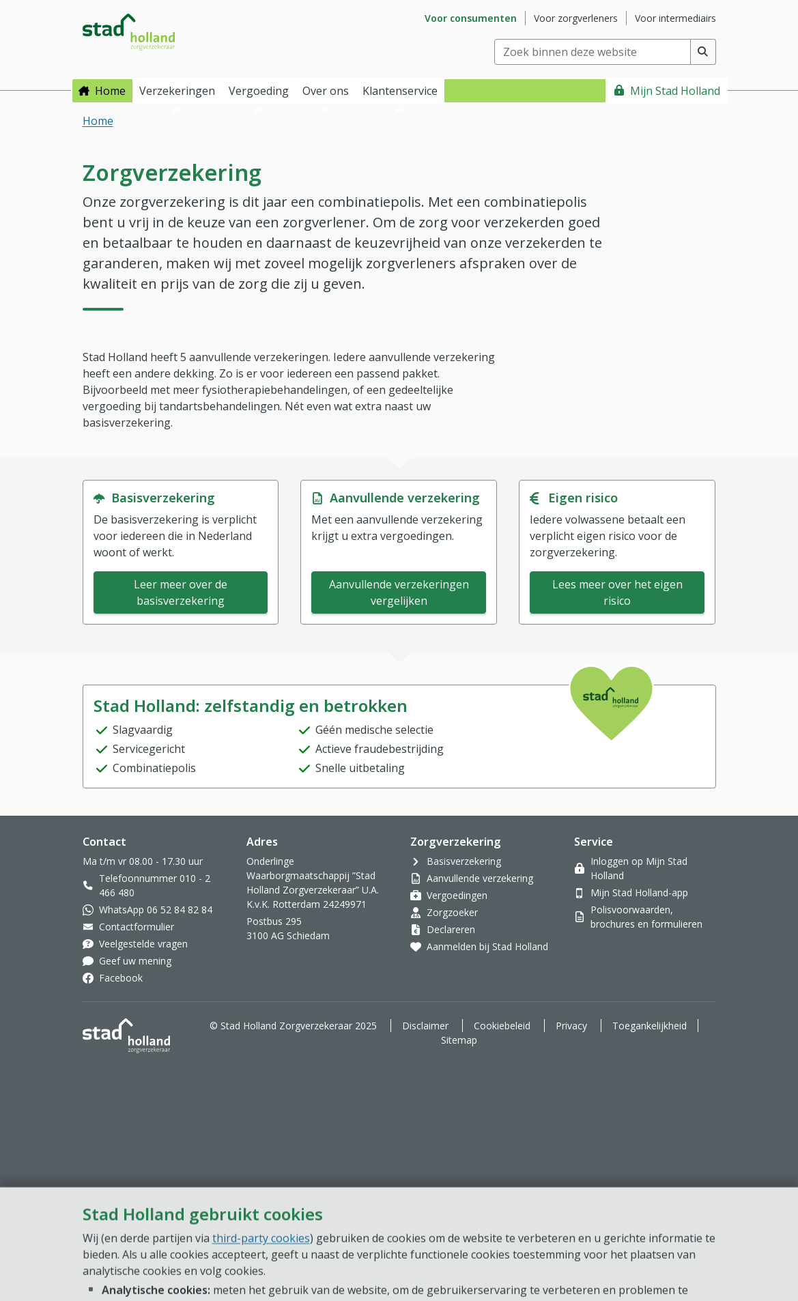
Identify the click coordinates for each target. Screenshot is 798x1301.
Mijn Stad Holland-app (639, 892)
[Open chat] (732, 1246)
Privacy (571, 1025)
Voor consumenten (471, 18)
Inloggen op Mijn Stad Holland (638, 868)
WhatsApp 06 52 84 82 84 (155, 909)
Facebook (121, 977)
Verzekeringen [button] (177, 90)
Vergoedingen (457, 895)
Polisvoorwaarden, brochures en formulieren (646, 916)
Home (110, 90)
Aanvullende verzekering (480, 878)
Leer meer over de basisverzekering (180, 592)
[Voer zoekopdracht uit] (703, 52)
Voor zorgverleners (576, 18)
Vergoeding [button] (259, 90)
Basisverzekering (464, 861)
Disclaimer (425, 1025)
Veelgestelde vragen (143, 943)
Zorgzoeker (452, 912)
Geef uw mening (135, 960)
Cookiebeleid (502, 1025)
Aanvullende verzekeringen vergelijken (399, 592)
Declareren (451, 929)
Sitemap (459, 1039)
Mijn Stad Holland (675, 90)
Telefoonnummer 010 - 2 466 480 (154, 885)
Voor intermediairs (675, 18)
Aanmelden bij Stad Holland (487, 946)
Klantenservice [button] (400, 90)
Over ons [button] (325, 90)
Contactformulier (136, 926)
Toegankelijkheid (649, 1025)
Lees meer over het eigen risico (617, 592)
